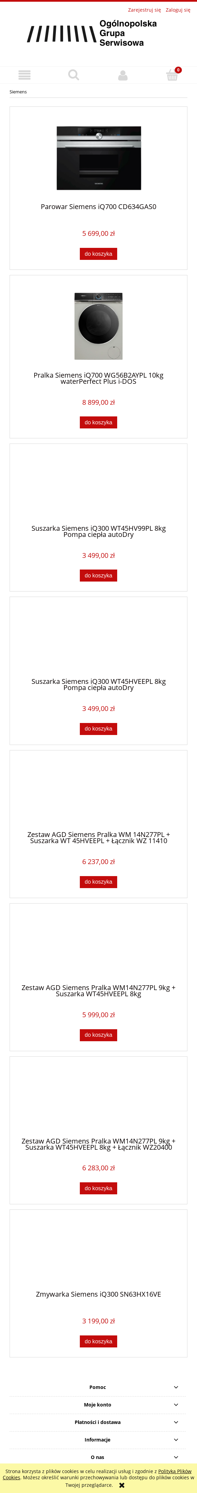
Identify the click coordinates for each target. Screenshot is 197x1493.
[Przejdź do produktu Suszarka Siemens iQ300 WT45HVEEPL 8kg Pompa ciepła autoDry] (98, 640)
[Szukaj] (74, 75)
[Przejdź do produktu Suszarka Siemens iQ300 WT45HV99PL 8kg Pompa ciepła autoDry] (98, 487)
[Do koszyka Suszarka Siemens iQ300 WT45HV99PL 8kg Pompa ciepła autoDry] (99, 576)
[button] (24, 75)
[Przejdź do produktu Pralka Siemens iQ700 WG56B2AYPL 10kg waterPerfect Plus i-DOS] (98, 326)
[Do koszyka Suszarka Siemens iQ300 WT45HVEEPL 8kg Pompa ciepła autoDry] (99, 729)
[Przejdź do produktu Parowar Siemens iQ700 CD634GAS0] (98, 157)
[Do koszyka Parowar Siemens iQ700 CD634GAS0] (99, 254)
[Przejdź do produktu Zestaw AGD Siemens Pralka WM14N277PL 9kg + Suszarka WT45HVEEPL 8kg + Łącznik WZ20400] (98, 1099)
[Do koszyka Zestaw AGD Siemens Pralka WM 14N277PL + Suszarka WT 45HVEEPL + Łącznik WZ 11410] (99, 882)
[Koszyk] (172, 75)
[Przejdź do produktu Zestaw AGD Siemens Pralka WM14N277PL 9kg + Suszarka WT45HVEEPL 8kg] (98, 946)
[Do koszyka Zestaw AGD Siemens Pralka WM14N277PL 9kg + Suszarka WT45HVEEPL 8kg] (99, 1035)
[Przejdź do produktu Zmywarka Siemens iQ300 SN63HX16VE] (98, 1252)
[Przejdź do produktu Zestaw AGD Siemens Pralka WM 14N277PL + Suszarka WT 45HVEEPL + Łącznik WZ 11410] (98, 793)
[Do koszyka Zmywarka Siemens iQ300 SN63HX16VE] (99, 1341)
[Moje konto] (123, 75)
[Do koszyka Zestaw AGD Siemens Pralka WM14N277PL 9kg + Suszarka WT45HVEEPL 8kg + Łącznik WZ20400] (99, 1188)
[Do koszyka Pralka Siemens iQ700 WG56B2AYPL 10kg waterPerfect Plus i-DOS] (99, 422)
